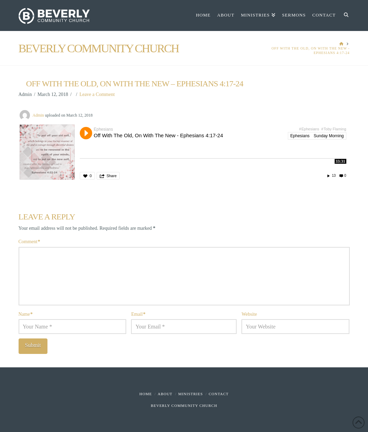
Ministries (190, 394)
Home (145, 394)
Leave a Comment (97, 94)
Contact (219, 394)
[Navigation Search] (344, 15)
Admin (38, 115)
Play (86, 133)
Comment (29, 241)
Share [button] (112, 176)
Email (138, 314)
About (165, 394)
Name (26, 314)
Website (249, 314)
